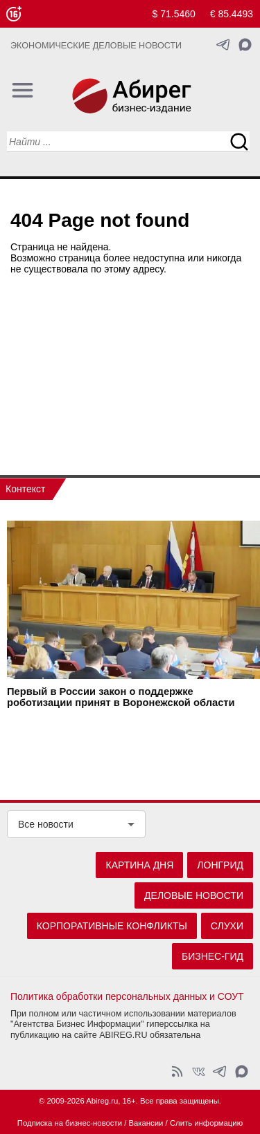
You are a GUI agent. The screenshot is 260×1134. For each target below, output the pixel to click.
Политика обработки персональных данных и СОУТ (127, 996)
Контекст (25, 488)
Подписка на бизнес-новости (69, 1123)
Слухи (227, 925)
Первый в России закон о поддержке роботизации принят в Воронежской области (121, 697)
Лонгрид (220, 865)
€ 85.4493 (231, 13)
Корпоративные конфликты (112, 925)
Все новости (45, 824)
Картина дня (139, 865)
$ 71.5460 (174, 13)
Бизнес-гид (212, 956)
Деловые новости (193, 895)
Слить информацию (206, 1123)
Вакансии (146, 1123)
